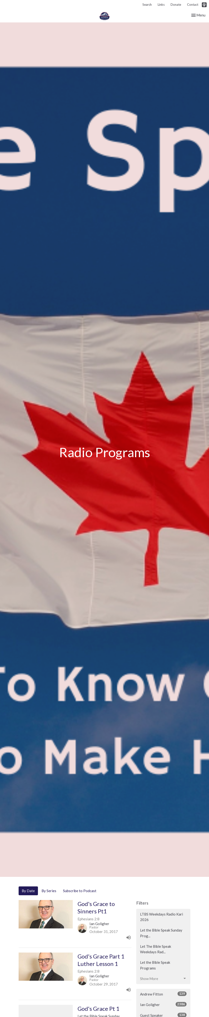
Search (147, 4)
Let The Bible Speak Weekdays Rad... (155, 949)
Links (161, 4)
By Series (49, 891)
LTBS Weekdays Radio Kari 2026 (161, 917)
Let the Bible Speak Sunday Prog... (161, 933)
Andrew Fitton (163, 993)
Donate (176, 4)
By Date (28, 891)
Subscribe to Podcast (79, 891)
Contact (192, 4)
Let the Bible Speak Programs (155, 965)
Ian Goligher (163, 1004)
